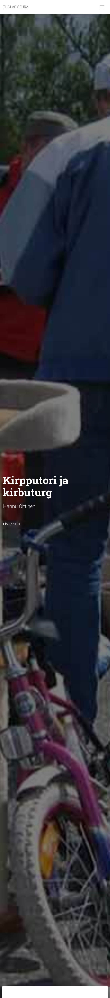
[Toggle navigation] (102, 7)
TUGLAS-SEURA (15, 7)
